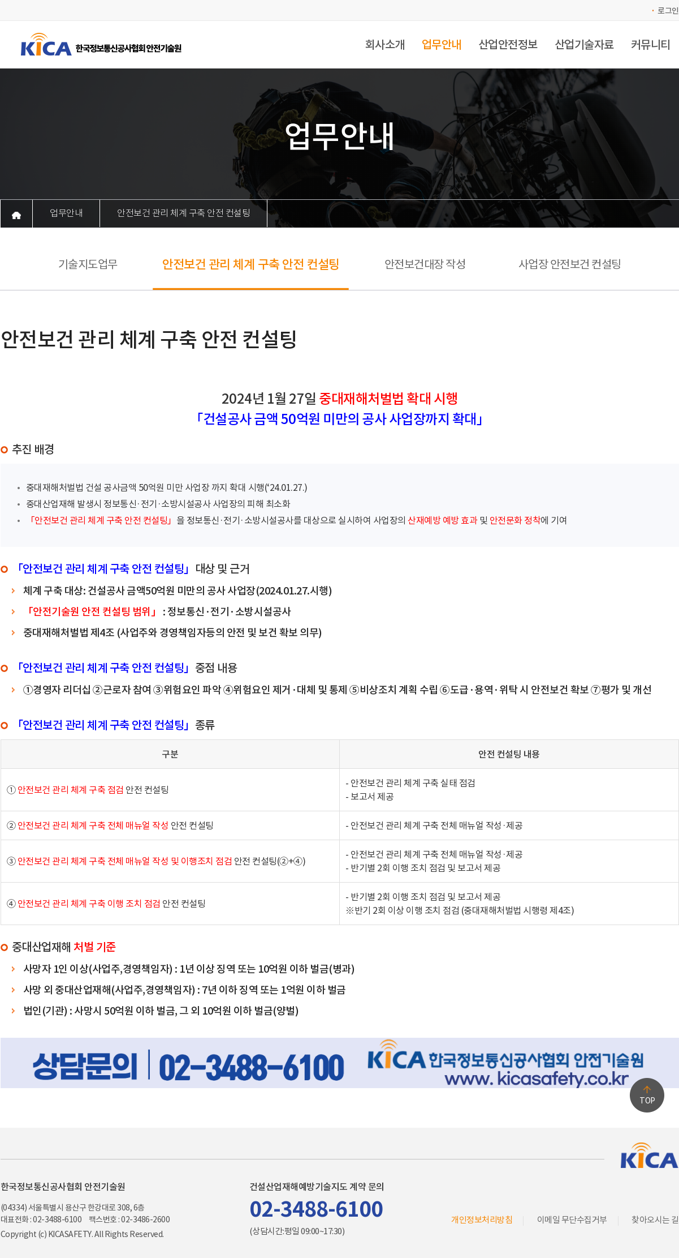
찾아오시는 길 (655, 1219)
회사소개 (385, 44)
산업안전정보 (508, 44)
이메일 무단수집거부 (572, 1219)
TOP (647, 1101)
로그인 (668, 11)
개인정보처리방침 (481, 1219)
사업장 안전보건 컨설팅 (569, 264)
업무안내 (441, 44)
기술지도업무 (88, 264)
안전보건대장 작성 (425, 264)
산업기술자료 (584, 44)
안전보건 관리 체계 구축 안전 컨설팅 (183, 213)
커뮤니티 (651, 44)
